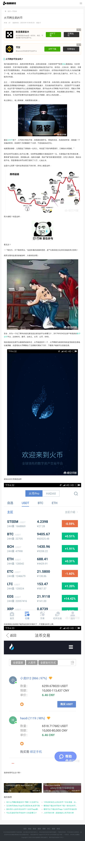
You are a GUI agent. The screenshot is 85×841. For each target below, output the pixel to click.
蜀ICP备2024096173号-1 (56, 837)
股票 (39, 829)
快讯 (58, 829)
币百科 (14, 11)
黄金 (29, 829)
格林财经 (38, 837)
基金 (64, 64)
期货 (53, 829)
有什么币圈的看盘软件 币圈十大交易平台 (22, 802)
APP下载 (53, 34)
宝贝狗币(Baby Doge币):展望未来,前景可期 (23, 806)
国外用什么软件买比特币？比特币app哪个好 (23, 809)
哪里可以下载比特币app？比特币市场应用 (60, 809)
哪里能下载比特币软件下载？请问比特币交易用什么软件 (60, 806)
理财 (44, 829)
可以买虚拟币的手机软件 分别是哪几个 (21, 813)
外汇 (48, 829)
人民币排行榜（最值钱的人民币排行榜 (59, 813)
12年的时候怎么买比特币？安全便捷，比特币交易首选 (60, 802)
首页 (9, 11)
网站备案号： (45, 837)
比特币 (10, 140)
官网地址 (71, 34)
